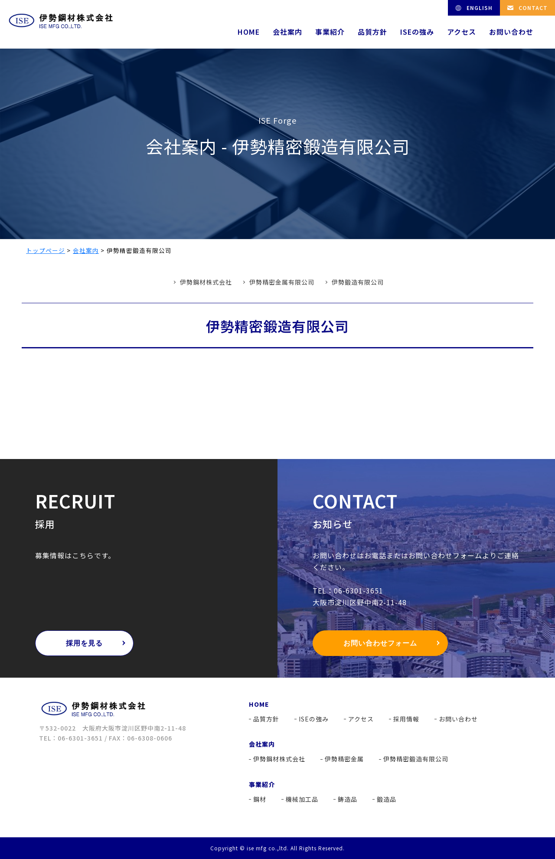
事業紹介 (330, 31)
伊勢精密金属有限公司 (281, 282)
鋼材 (259, 799)
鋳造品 (347, 799)
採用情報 (406, 719)
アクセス (461, 31)
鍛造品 (386, 799)
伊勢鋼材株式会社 (206, 282)
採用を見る (84, 643)
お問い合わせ (511, 31)
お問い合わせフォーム (380, 643)
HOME (249, 31)
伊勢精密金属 (344, 758)
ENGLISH (480, 7)
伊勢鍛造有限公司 (358, 282)
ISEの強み (417, 31)
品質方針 (372, 31)
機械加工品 (302, 799)
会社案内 (287, 31)
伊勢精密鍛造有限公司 (415, 758)
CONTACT (533, 7)
